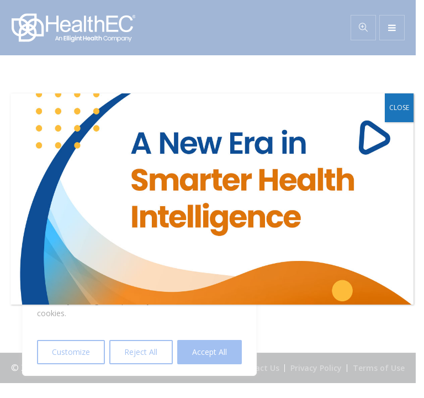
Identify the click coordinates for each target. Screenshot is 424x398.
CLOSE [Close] (399, 107)
